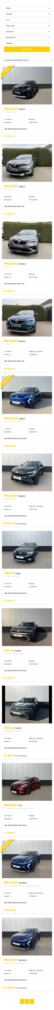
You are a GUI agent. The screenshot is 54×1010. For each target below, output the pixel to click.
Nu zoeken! (27, 49)
